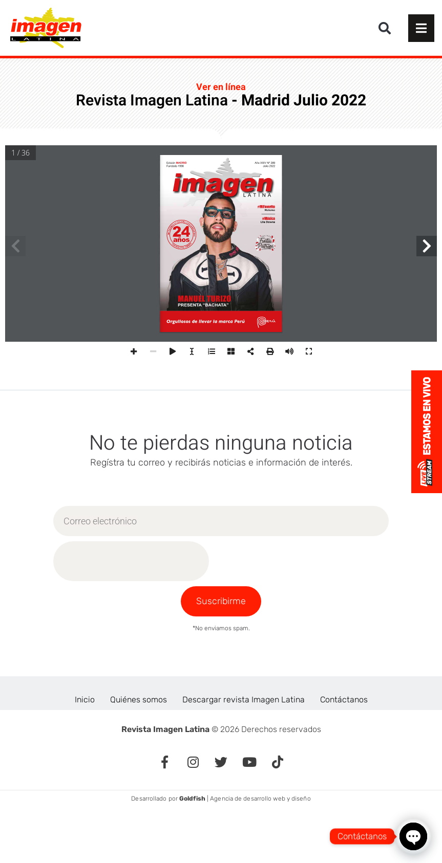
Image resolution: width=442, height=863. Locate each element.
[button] (384, 28)
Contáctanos (344, 699)
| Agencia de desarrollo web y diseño (245, 798)
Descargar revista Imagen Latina (243, 699)
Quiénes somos (138, 699)
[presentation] (131, 561)
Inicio (85, 699)
